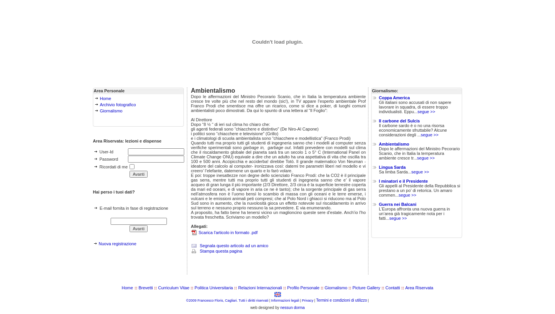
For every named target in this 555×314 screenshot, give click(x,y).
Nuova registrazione (117, 243)
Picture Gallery (366, 287)
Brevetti (146, 287)
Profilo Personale (303, 287)
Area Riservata (419, 287)
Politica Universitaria (214, 287)
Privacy (308, 300)
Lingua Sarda (392, 167)
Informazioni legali (285, 300)
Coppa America (394, 97)
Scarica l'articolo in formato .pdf (227, 232)
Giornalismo (111, 111)
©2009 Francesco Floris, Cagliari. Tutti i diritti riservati (227, 300)
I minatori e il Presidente (403, 181)
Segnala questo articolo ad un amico (234, 245)
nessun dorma (292, 308)
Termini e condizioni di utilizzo (341, 300)
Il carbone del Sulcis (399, 121)
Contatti (392, 287)
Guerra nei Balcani (397, 204)
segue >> (426, 111)
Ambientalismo (394, 144)
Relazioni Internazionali (260, 287)
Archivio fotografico (118, 104)
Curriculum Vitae (173, 287)
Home (105, 98)
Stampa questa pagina (221, 251)
